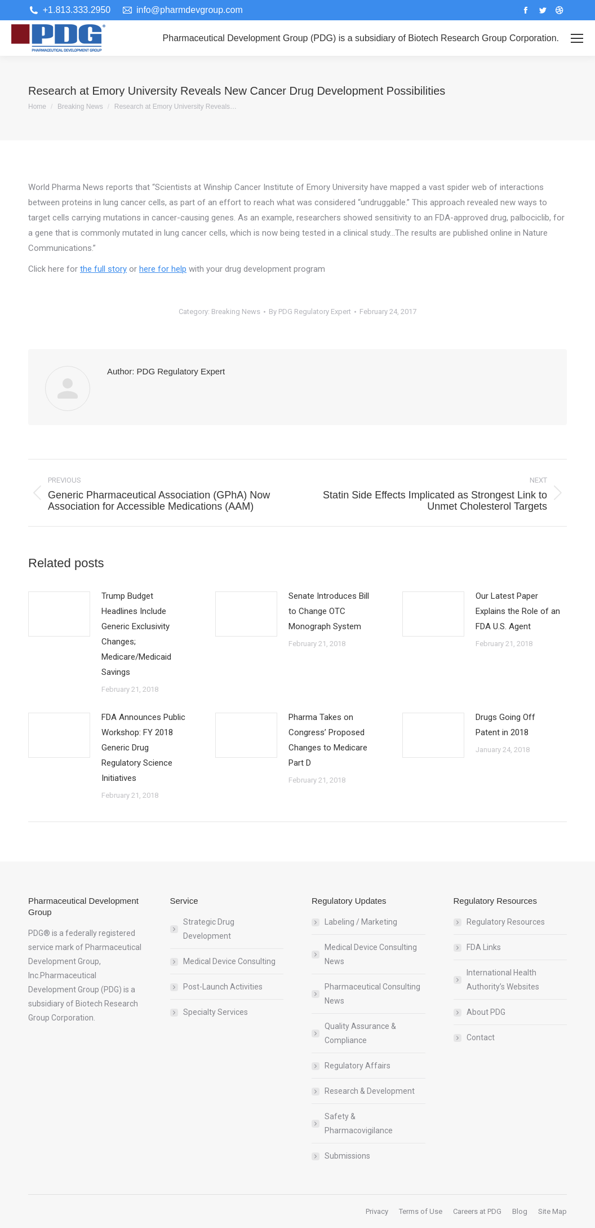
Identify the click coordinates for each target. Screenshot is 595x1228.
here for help (163, 269)
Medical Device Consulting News (371, 954)
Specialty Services (215, 1012)
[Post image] (59, 614)
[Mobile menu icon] (577, 38)
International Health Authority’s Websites (503, 979)
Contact (481, 1037)
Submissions (347, 1155)
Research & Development (370, 1091)
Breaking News (235, 311)
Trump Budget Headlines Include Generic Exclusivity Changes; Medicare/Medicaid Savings (136, 634)
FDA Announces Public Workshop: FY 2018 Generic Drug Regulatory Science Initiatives (143, 747)
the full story (103, 269)
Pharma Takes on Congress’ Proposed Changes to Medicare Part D (327, 740)
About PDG (486, 1012)
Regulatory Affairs (357, 1065)
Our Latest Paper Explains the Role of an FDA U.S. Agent (518, 611)
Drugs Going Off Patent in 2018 (505, 724)
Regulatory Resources (506, 921)
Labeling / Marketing (361, 921)
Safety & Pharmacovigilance (359, 1123)
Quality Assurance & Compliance (360, 1033)
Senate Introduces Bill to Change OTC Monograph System (328, 611)
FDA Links (484, 947)
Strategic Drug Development (208, 928)
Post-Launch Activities (223, 986)
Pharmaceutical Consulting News (372, 993)
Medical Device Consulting (229, 961)
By (310, 311)
